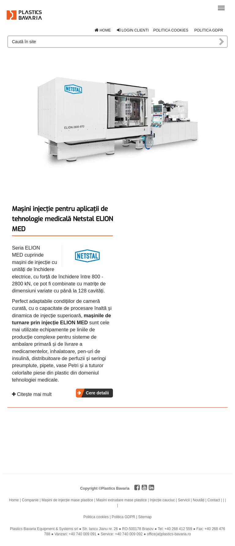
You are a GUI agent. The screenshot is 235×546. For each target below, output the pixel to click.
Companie (30, 500)
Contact (213, 500)
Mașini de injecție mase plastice (67, 500)
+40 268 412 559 (178, 529)
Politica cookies (170, 30)
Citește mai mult (32, 394)
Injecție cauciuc (162, 500)
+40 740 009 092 (129, 534)
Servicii (184, 500)
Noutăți (198, 500)
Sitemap (144, 517)
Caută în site (222, 41)
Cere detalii (97, 392)
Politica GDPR (208, 30)
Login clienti (133, 30)
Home (103, 30)
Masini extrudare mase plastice (121, 500)
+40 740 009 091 (82, 534)
